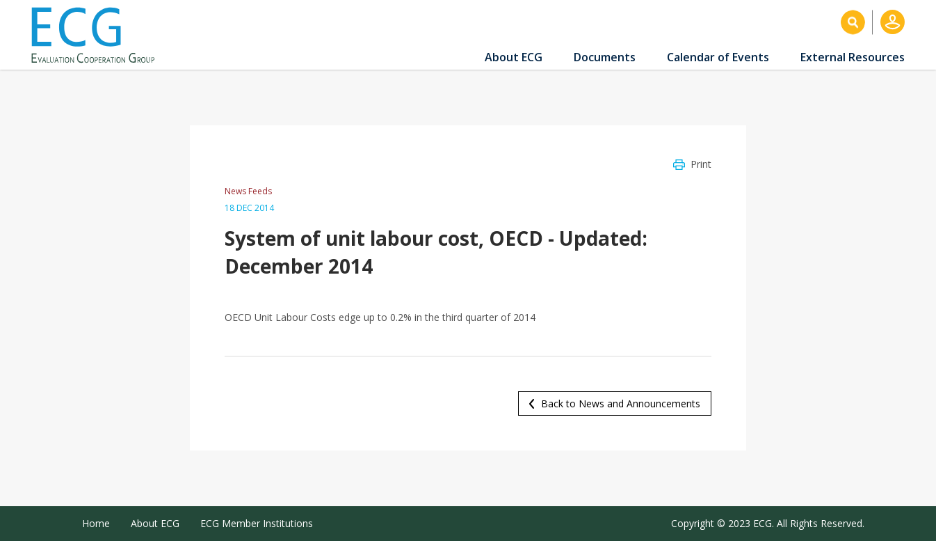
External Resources (852, 57)
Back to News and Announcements (620, 403)
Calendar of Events (718, 57)
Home (96, 523)
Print (701, 164)
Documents (605, 57)
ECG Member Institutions (256, 523)
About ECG (513, 57)
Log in (892, 22)
